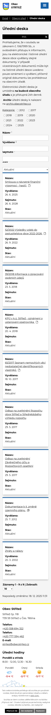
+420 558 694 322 (12, 628)
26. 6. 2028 (11, 203)
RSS (34, 36)
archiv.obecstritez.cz (18, 103)
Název (6, 132)
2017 (33, 110)
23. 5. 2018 (11, 286)
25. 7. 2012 (11, 519)
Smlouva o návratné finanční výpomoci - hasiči (22, 183)
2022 (20, 120)
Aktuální (10, 212)
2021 (8, 120)
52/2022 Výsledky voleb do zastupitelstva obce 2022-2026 (25, 231)
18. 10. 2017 (11, 379)
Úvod (5, 18)
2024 (9, 125)
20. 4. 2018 (11, 331)
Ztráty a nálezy (14, 550)
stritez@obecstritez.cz (15, 644)
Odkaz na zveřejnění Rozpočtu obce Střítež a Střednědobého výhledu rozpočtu (23, 414)
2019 (20, 115)
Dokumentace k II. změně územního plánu (21, 508)
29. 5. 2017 (11, 427)
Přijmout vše (12, 711)
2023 (32, 120)
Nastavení (40, 711)
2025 (21, 125)
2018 (9, 115)
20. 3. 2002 (11, 560)
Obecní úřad (19, 18)
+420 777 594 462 (13, 636)
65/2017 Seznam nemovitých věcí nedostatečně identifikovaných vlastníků (25, 366)
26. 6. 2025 (11, 194)
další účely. (34, 696)
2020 (32, 115)
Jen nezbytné (27, 711)
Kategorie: (8, 110)
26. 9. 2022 (11, 242)
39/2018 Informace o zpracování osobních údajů (24, 276)
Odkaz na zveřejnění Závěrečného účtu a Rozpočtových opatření (19, 462)
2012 (22, 110)
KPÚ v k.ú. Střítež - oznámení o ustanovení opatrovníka (24, 320)
